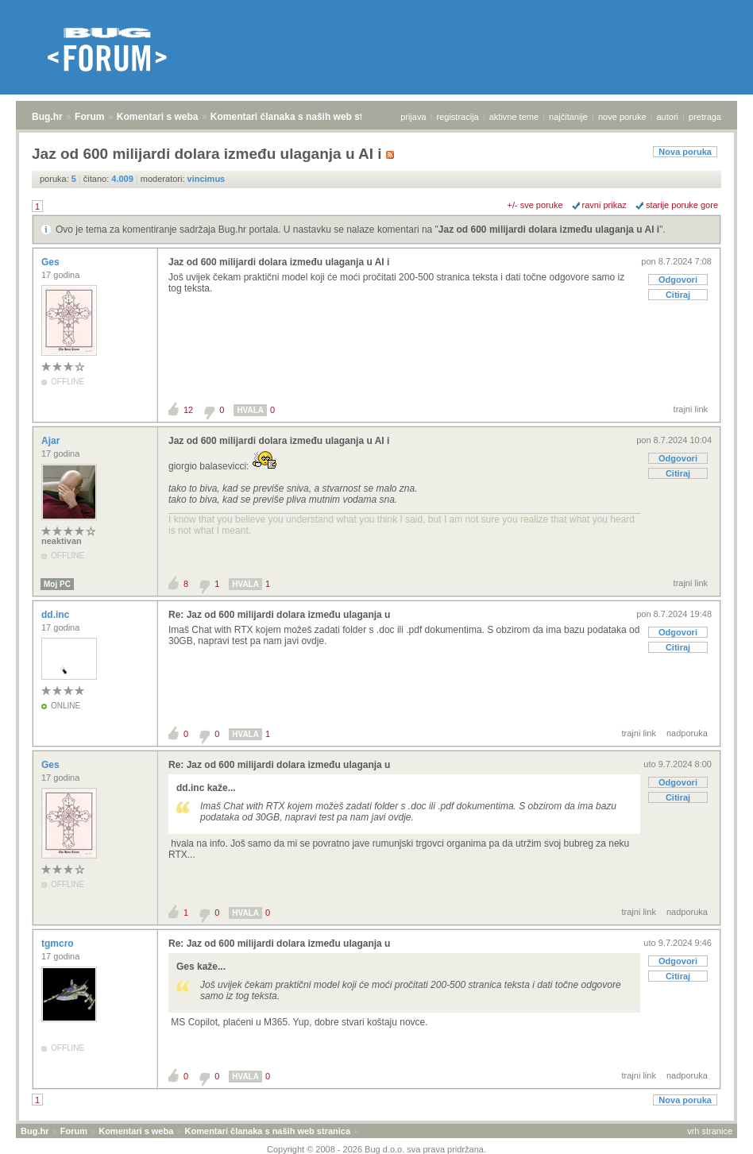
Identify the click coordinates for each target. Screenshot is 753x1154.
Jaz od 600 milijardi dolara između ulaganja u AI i (548, 229)
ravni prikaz (604, 205)
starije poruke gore (682, 205)
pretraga (705, 117)
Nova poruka (685, 151)
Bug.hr (47, 116)
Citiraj (678, 294)
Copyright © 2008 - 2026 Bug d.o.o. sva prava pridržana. (376, 1149)
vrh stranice (709, 1131)
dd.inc (56, 614)
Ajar (52, 440)
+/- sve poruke (535, 205)
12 (188, 410)
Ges (51, 262)
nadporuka (687, 733)
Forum (89, 116)
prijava (413, 117)
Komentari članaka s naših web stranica (300, 116)
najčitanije (568, 117)
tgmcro (58, 943)
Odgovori (677, 279)
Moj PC (57, 584)
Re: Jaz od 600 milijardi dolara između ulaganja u (279, 614)
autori (668, 117)
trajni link (691, 409)
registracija (458, 117)
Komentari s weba (158, 116)
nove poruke (622, 117)
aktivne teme (514, 117)
